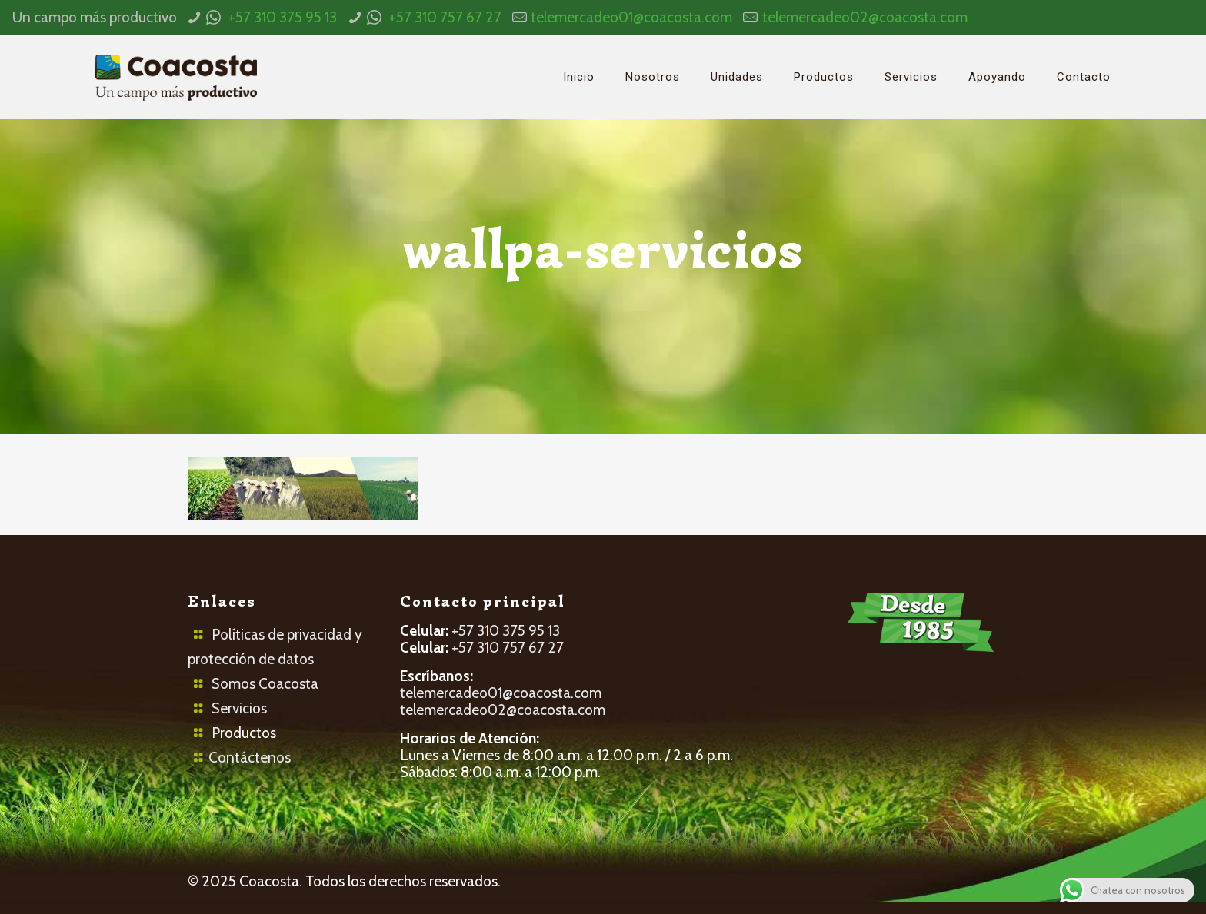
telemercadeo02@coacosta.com (865, 17)
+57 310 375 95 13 (282, 17)
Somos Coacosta (265, 684)
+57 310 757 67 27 (445, 17)
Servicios (239, 708)
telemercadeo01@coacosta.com (631, 17)
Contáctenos (249, 757)
